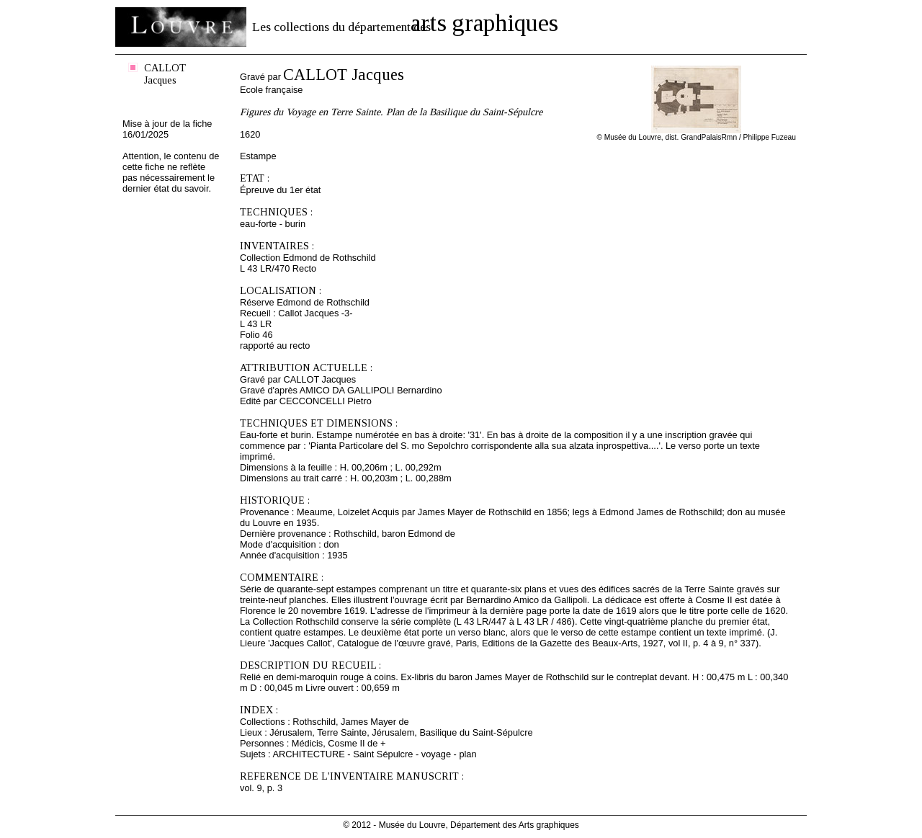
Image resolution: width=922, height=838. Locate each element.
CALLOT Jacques (165, 74)
